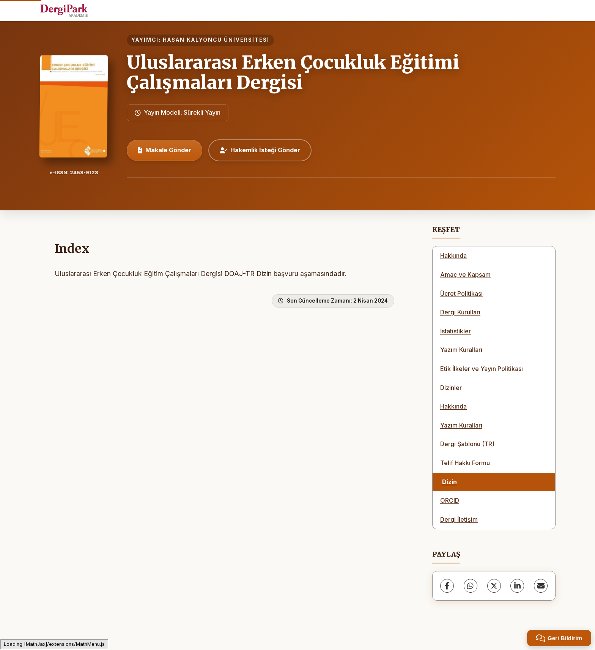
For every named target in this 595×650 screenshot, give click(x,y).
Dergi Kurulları (460, 312)
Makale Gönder (164, 150)
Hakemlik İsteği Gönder (260, 150)
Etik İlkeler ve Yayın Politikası (481, 368)
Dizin (449, 482)
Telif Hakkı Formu (465, 463)
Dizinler (451, 387)
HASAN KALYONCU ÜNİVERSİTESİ (216, 40)
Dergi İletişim (459, 519)
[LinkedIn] (517, 586)
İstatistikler (455, 331)
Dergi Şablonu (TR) (467, 444)
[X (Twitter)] (494, 586)
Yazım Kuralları (461, 349)
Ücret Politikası (461, 293)
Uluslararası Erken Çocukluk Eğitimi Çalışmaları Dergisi (293, 72)
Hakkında (453, 255)
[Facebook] (447, 586)
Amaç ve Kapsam (465, 274)
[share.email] (541, 586)
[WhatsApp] (470, 586)
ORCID (449, 500)
